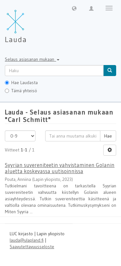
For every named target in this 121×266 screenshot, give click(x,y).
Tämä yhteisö (21, 91)
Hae (108, 136)
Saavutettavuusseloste (32, 246)
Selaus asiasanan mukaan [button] (32, 59)
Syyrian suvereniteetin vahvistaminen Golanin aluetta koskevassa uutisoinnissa (60, 167)
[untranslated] (54, 70)
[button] (74, 8)
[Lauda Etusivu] (29, 22)
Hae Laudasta (21, 82)
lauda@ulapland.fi (27, 240)
